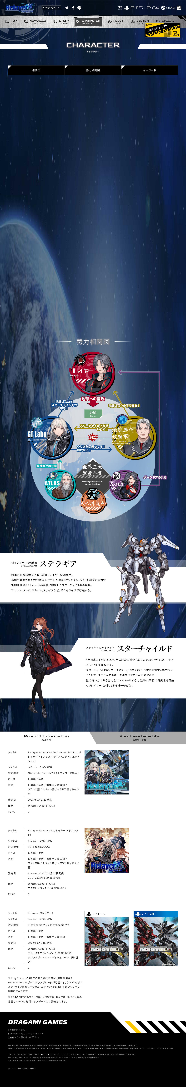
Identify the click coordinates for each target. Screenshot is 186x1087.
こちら (11, 1037)
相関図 (36, 70)
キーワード (149, 70)
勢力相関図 (93, 70)
